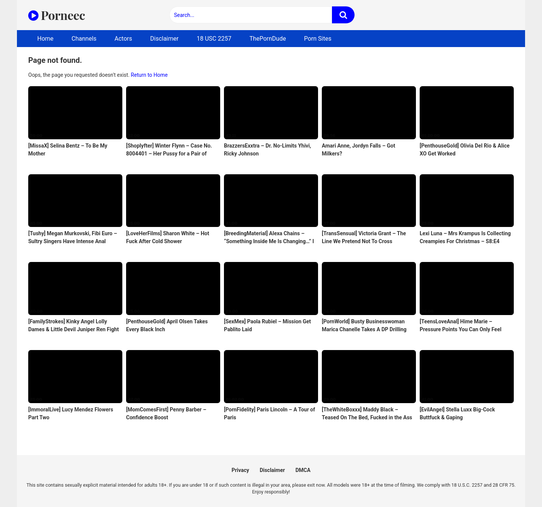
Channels (84, 38)
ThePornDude (268, 38)
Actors (123, 38)
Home (45, 38)
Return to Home (149, 75)
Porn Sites (318, 38)
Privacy (240, 470)
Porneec (56, 15)
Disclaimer (164, 38)
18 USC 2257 (213, 38)
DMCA (303, 470)
